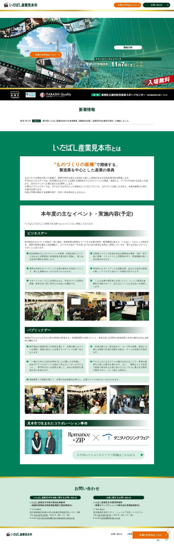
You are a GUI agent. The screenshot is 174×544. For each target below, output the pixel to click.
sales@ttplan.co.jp (110, 518)
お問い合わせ (116, 534)
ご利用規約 (131, 534)
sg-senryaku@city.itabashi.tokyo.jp (56, 518)
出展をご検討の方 (37, 13)
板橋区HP (162, 539)
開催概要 (62, 13)
